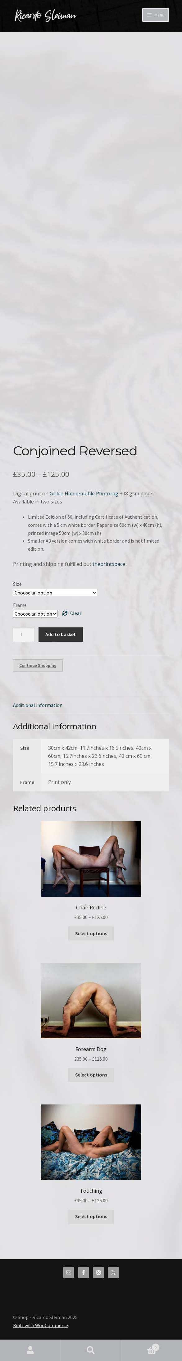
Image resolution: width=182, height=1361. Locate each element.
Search (91, 1350)
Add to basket (60, 634)
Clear (75, 613)
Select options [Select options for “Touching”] (91, 1216)
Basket (140, 1346)
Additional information (37, 705)
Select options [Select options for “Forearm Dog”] (91, 1075)
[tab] (91, 705)
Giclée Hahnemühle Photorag (84, 493)
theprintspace (109, 564)
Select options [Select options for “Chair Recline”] (91, 933)
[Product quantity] (23, 634)
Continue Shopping (38, 665)
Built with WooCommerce (40, 1325)
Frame (20, 605)
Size (17, 584)
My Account (30, 1350)
